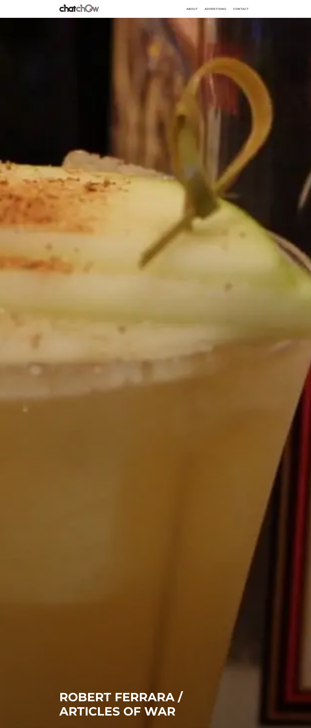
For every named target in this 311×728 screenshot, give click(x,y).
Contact (241, 9)
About (192, 9)
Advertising (215, 9)
